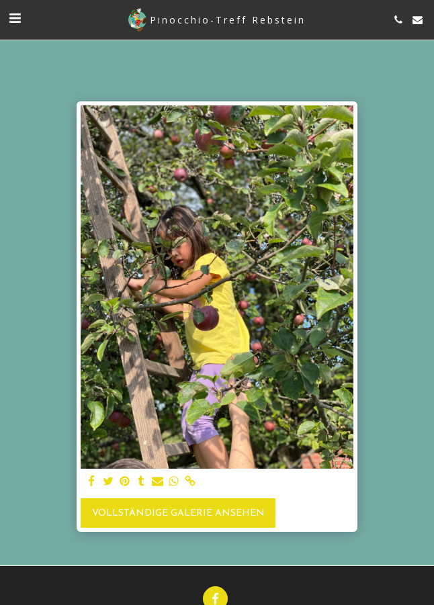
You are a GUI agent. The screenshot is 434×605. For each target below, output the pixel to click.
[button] (14, 19)
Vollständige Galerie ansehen (178, 513)
